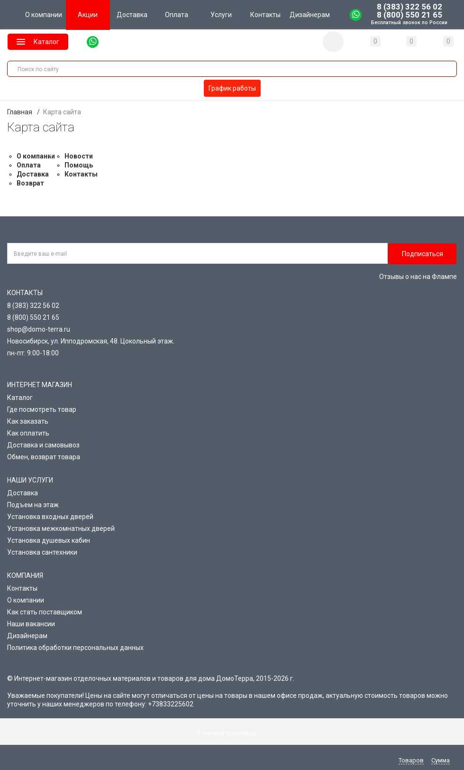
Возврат (30, 183)
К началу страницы (232, 733)
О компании (36, 156)
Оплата (29, 165)
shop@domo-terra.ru (38, 329)
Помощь (78, 165)
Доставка (33, 174)
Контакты (81, 174)
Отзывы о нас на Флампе (418, 276)
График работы (232, 88)
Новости (78, 156)
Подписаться (422, 254)
